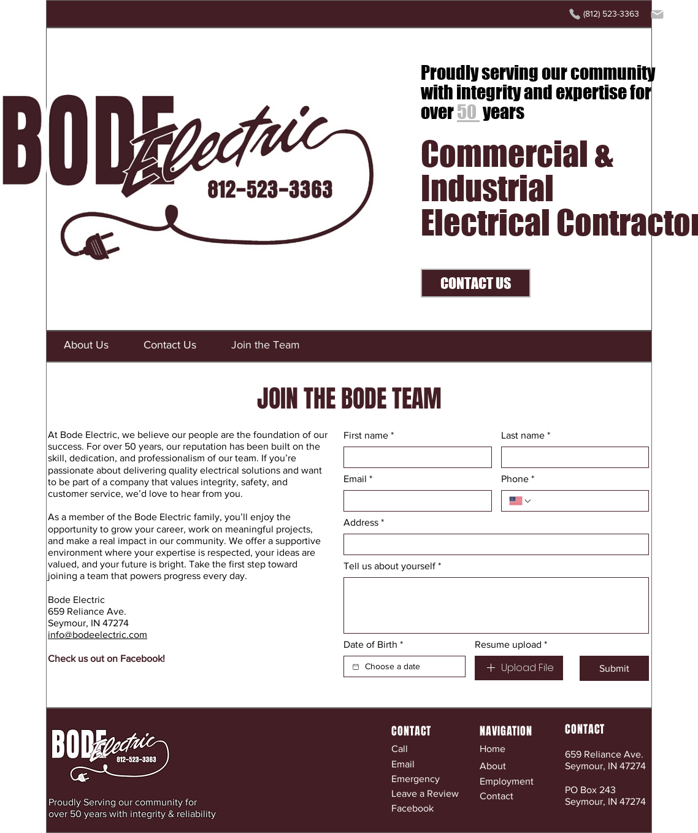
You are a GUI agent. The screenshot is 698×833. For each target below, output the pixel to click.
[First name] (414, 457)
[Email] (414, 501)
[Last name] (572, 457)
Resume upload (511, 645)
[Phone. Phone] (586, 501)
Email (357, 479)
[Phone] (574, 14)
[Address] (492, 544)
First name (368, 435)
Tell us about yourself (392, 566)
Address (363, 522)
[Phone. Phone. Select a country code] (520, 501)
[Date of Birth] (355, 666)
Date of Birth (373, 645)
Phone (517, 479)
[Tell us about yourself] (496, 605)
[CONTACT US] (476, 283)
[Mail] (657, 14)
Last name (525, 435)
